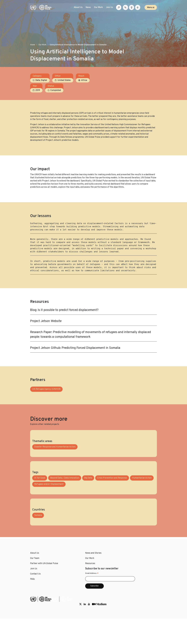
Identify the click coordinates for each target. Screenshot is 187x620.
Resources (67, 581)
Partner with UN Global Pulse (44, 581)
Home (32, 52)
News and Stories (71, 571)
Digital (44, 89)
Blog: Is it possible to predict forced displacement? (64, 321)
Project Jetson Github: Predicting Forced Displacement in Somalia (75, 359)
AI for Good (39, 496)
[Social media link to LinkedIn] (135, 604)
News (90, 8)
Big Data (88, 496)
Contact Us (100, 576)
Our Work (42, 52)
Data (37, 89)
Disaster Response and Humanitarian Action (54, 465)
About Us (80, 8)
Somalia (38, 533)
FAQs (97, 581)
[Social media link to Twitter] (131, 604)
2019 (124, 89)
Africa (84, 89)
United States (64, 89)
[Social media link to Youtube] (139, 604)
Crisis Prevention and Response (112, 496)
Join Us (111, 8)
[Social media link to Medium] (149, 604)
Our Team (34, 576)
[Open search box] (121, 8)
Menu (150, 8)
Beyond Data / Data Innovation (64, 496)
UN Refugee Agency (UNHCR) (46, 403)
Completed (142, 89)
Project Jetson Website (46, 332)
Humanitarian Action (142, 496)
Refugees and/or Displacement (49, 502)
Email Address (134, 578)
